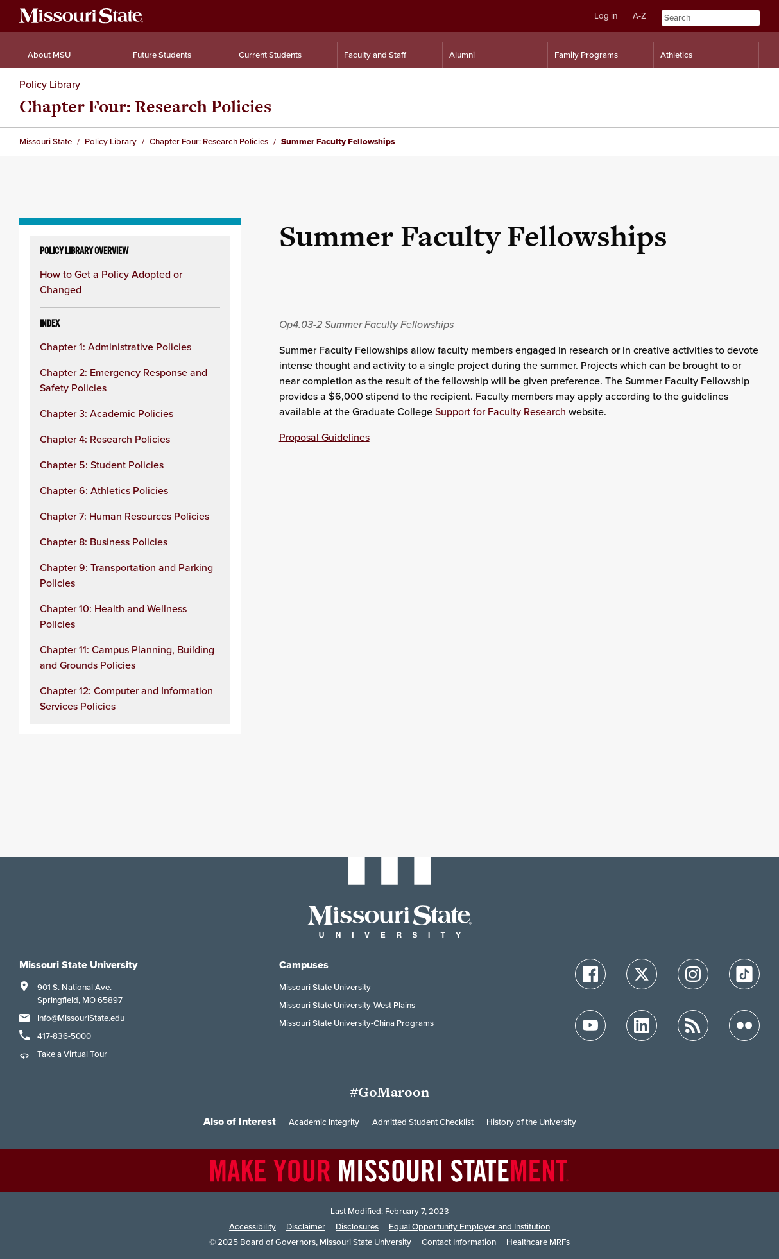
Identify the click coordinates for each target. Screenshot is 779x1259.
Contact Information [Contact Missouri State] (459, 1242)
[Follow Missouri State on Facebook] (590, 974)
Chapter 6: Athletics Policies (104, 490)
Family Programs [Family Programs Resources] (586, 55)
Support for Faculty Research (500, 411)
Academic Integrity (324, 1122)
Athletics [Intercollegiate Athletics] (676, 55)
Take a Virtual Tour (72, 1054)
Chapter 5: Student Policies (102, 465)
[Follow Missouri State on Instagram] (693, 974)
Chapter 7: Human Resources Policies (124, 516)
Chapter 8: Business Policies (103, 542)
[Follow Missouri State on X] (641, 974)
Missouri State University (325, 987)
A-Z (639, 16)
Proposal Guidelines (324, 437)
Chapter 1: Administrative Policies (115, 346)
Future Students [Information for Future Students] (162, 55)
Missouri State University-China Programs (356, 1023)
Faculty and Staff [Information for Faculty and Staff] (375, 55)
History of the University (531, 1122)
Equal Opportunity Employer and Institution (469, 1226)
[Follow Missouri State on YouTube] (590, 1025)
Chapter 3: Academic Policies (106, 413)
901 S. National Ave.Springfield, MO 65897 (80, 993)
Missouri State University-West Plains (347, 1005)
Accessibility (252, 1226)
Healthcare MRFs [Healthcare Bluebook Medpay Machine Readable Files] (538, 1242)
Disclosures (357, 1226)
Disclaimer (305, 1226)
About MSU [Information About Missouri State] (49, 55)
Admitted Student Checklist (423, 1122)
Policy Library (49, 84)
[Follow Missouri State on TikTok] (744, 974)
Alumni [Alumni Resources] (462, 55)
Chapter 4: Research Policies (105, 439)
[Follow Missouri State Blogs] (693, 1025)
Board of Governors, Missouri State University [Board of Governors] (325, 1242)
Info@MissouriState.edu (80, 1018)
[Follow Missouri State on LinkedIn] (641, 1025)
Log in (605, 16)
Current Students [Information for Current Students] (270, 55)
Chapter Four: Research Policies (145, 106)
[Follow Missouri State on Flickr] (744, 1025)
